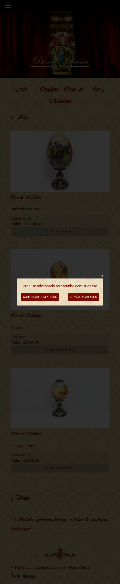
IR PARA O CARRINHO (83, 297)
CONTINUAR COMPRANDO (40, 297)
